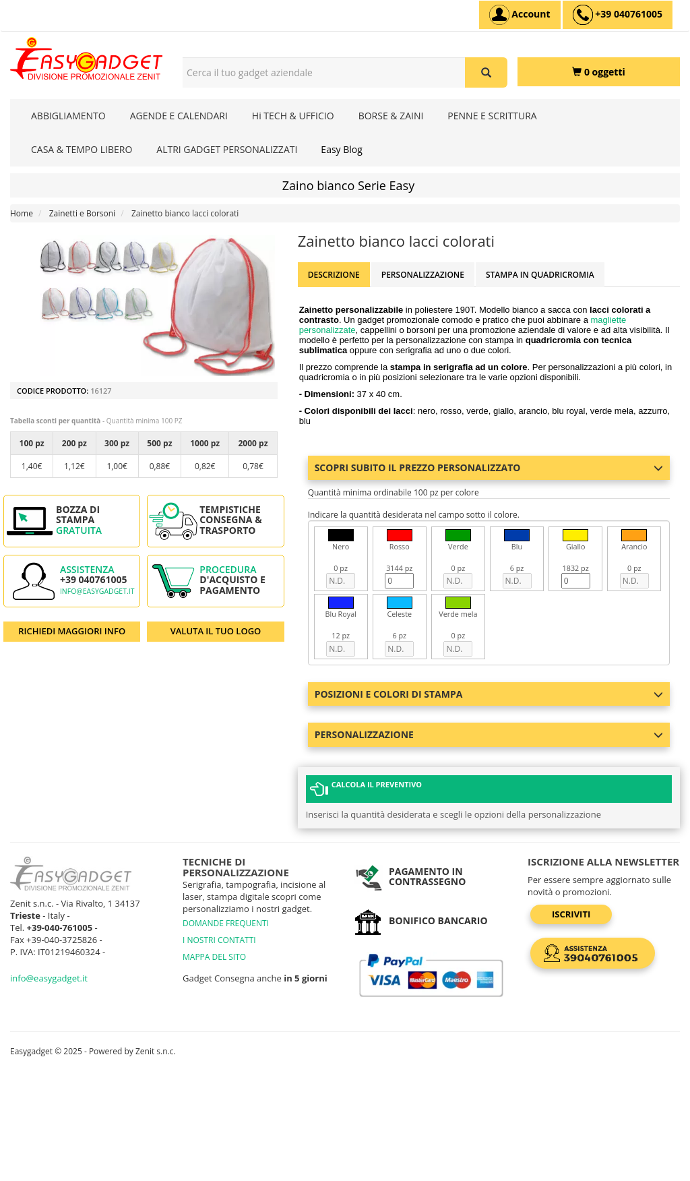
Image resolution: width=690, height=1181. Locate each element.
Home (21, 213)
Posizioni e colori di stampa (489, 694)
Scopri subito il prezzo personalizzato (489, 467)
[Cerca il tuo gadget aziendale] (486, 72)
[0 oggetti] (599, 71)
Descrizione (334, 274)
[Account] (520, 15)
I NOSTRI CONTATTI (219, 940)
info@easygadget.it (97, 591)
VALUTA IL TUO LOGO (215, 631)
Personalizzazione (422, 274)
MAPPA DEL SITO (214, 957)
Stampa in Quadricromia (540, 274)
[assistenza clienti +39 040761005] (617, 15)
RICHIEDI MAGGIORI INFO (71, 631)
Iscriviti (571, 914)
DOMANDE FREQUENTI (226, 923)
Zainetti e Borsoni (82, 213)
